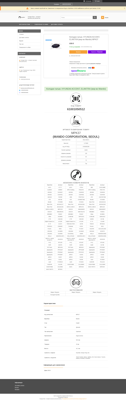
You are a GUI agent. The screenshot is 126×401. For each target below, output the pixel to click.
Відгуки (21, 40)
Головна (21, 34)
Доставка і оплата (57, 24)
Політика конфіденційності (80, 398)
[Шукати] (95, 17)
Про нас (21, 44)
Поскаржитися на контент (68, 398)
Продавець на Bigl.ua (63, 397)
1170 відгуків (88, 1)
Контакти (17, 389)
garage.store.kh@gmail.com (27, 88)
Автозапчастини (24, 24)
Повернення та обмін (41, 24)
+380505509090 (66, 4)
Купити (78, 52)
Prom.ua (70, 396)
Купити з (96, 52)
